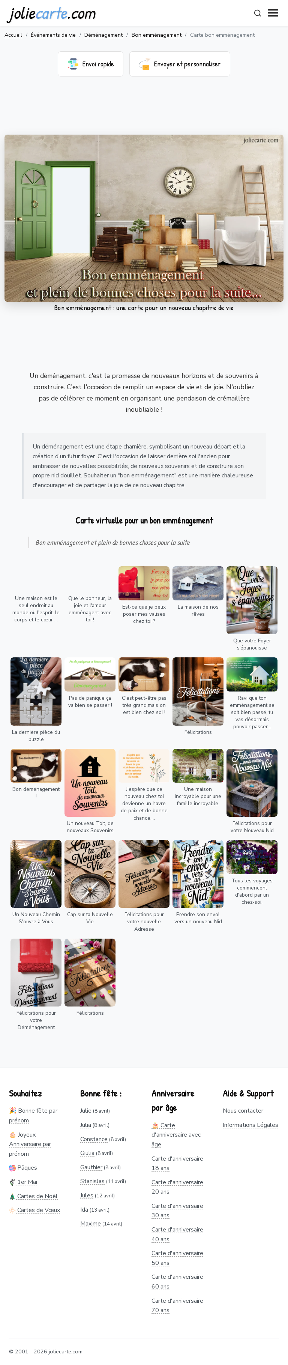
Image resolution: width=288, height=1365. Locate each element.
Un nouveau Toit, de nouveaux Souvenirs (90, 827)
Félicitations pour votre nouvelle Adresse (144, 921)
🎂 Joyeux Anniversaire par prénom (30, 1144)
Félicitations (198, 732)
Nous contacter (243, 1111)
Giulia (87, 1153)
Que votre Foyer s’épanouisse (252, 644)
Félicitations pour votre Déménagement (36, 1020)
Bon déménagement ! (36, 793)
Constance (94, 1139)
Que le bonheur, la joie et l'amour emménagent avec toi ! (90, 609)
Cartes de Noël (33, 1196)
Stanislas (92, 1181)
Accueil (13, 35)
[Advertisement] (144, 110)
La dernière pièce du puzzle (36, 736)
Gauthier (91, 1167)
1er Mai (23, 1182)
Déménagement (103, 35)
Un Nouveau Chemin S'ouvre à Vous (36, 918)
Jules (86, 1195)
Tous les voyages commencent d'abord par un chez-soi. (252, 891)
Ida (84, 1210)
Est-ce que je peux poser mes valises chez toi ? (144, 614)
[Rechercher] (257, 13)
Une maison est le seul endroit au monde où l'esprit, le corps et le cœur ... (36, 609)
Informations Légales (250, 1125)
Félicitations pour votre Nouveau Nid (252, 827)
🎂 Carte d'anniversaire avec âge (176, 1135)
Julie (86, 1111)
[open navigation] (273, 13)
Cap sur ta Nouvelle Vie (90, 918)
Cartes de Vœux (34, 1210)
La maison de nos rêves (198, 610)
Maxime (90, 1224)
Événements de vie (53, 35)
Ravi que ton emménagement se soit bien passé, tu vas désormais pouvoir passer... (252, 712)
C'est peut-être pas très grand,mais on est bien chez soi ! (144, 705)
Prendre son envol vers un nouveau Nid (198, 918)
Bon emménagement (157, 35)
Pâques (23, 1168)
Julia (85, 1125)
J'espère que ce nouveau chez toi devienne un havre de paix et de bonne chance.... (144, 803)
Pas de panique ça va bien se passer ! (90, 701)
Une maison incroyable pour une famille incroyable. (198, 796)
